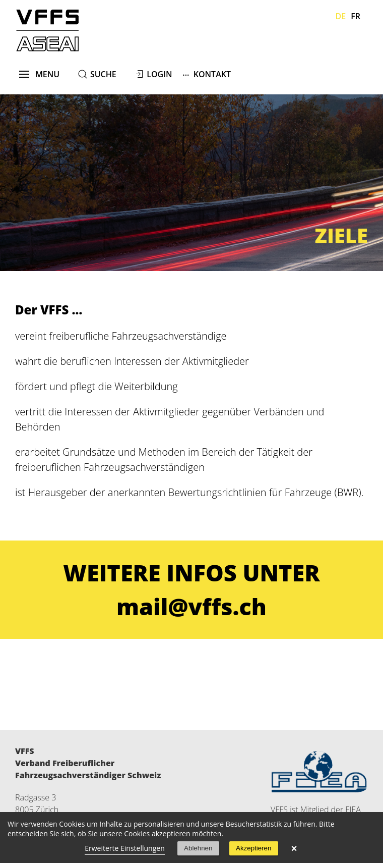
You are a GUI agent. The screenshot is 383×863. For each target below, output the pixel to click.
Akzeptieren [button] (253, 848)
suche (103, 74)
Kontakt (206, 74)
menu (39, 74)
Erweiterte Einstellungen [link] (125, 848)
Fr (355, 16)
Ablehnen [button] (198, 848)
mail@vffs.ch (191, 606)
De (341, 16)
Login (159, 74)
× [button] (294, 848)
